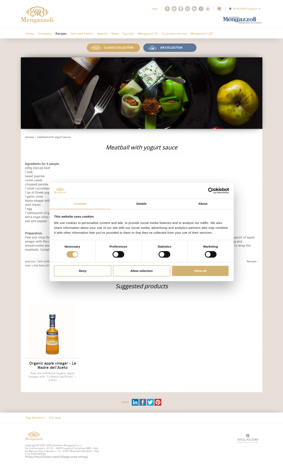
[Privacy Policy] (33, 454)
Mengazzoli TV (142, 34)
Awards (99, 34)
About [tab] (202, 203)
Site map (54, 415)
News (111, 34)
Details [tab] (141, 203)
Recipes (59, 34)
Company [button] (43, 34)
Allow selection (141, 271)
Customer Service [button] (168, 34)
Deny (83, 271)
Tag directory (35, 415)
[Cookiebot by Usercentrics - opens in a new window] (211, 190)
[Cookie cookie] (51, 454)
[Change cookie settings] (74, 454)
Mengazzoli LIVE (195, 34)
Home (30, 34)
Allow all (200, 271)
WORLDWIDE (244, 8)
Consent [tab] (80, 203)
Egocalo (123, 34)
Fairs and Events (79, 34)
